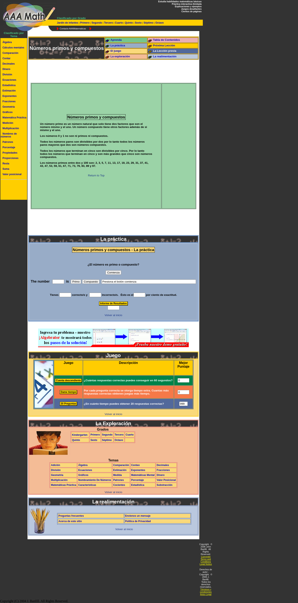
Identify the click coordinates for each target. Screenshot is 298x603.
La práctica (118, 45)
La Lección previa (164, 50)
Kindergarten (80, 434)
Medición (7, 123)
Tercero (108, 22)
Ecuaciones (9, 79)
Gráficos (7, 112)
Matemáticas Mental (143, 475)
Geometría (8, 106)
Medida (117, 475)
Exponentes (9, 96)
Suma (5, 168)
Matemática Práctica (14, 117)
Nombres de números (9, 135)
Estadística (9, 85)
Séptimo (148, 22)
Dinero (6, 69)
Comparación (10, 53)
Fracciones (9, 101)
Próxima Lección (164, 45)
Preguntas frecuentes (71, 515)
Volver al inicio (113, 315)
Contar (6, 58)
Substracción (164, 485)
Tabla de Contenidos (166, 39)
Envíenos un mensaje (138, 515)
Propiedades (9, 152)
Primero (84, 22)
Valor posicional (12, 174)
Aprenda (116, 39)
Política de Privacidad (138, 521)
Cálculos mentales (13, 47)
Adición (55, 465)
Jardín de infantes (68, 22)
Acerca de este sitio (70, 521)
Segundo (97, 22)
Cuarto (119, 22)
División (7, 74)
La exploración (120, 56)
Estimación (9, 90)
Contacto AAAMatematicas (73, 28)
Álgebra (7, 42)
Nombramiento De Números (94, 480)
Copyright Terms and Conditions (206, 559)
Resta (5, 163)
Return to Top (96, 175)
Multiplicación (10, 128)
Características (87, 485)
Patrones (7, 142)
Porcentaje (8, 147)
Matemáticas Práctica (63, 485)
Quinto (128, 22)
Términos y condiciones (205, 590)
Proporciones (10, 158)
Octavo (159, 22)
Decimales (8, 63)
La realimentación (164, 56)
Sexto (138, 22)
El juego (116, 50)
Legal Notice (206, 564)
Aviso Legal (205, 594)
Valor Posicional (166, 480)
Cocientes (119, 485)
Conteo (135, 465)
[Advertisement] (13, 190)
